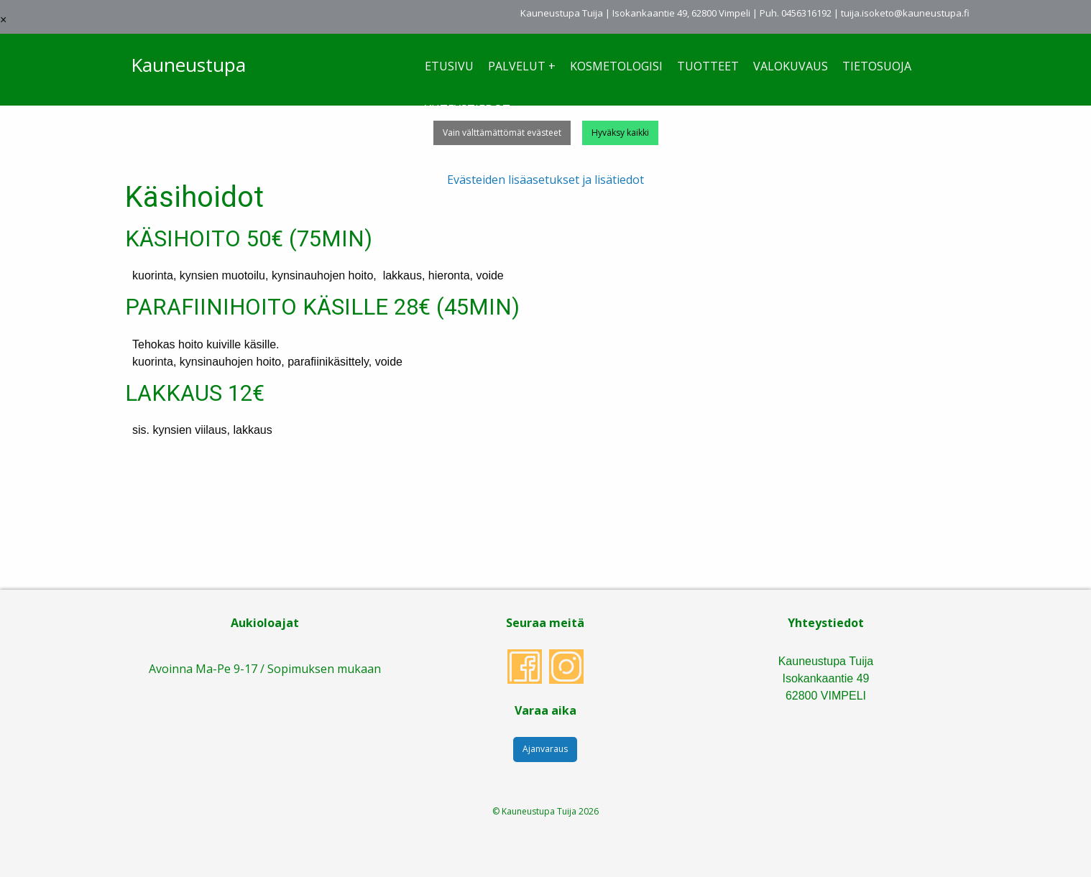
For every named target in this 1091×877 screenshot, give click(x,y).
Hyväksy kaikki (620, 132)
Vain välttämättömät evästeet (502, 132)
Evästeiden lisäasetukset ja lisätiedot (545, 179)
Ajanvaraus (545, 749)
